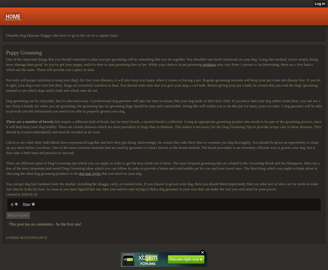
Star (28, 204)
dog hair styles (90, 173)
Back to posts (18, 215)
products (209, 64)
